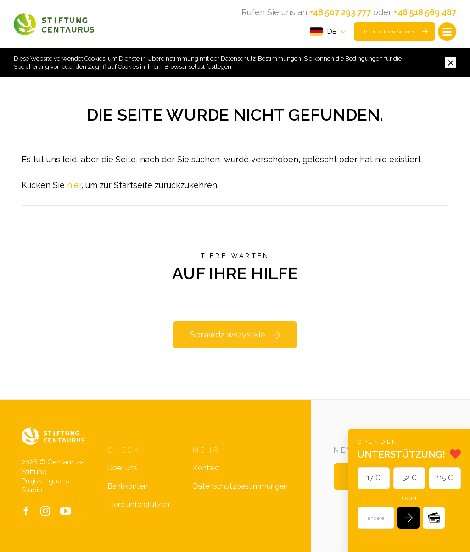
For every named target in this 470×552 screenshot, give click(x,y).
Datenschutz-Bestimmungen (261, 58)
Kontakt (206, 468)
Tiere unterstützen (138, 504)
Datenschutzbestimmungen (240, 486)
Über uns (122, 468)
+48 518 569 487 (425, 12)
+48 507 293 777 (340, 12)
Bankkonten (127, 486)
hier (74, 185)
